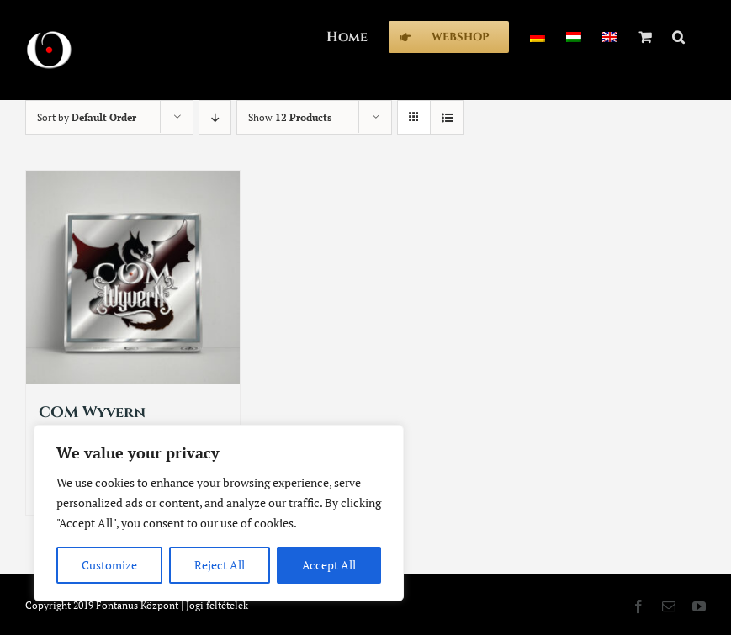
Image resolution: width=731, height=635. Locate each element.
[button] (678, 35)
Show (289, 117)
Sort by (86, 117)
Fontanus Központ (137, 605)
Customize (109, 565)
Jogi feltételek (217, 605)
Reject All (219, 565)
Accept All (329, 565)
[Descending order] (215, 117)
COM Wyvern (92, 412)
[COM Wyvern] (133, 277)
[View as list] (447, 117)
